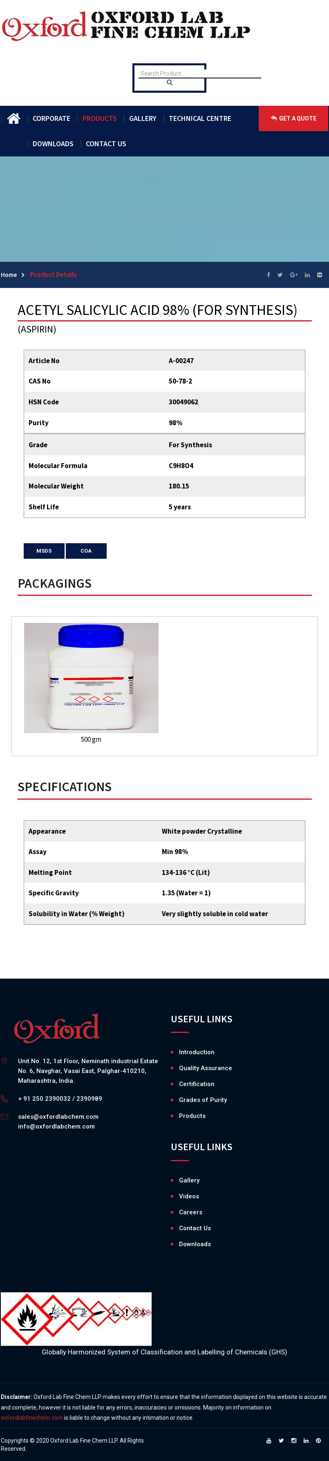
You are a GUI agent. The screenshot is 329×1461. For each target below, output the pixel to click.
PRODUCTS (100, 118)
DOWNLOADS (53, 143)
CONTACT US (106, 143)
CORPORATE (51, 118)
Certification (197, 1084)
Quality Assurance (205, 1068)
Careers (181, 1212)
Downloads (181, 1244)
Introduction (197, 1052)
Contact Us (195, 1228)
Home (9, 275)
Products (192, 1116)
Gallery (181, 1180)
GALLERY (143, 118)
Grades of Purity (203, 1100)
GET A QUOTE (293, 118)
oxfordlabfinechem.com (32, 1417)
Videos (181, 1196)
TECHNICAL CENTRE (200, 118)
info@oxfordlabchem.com (56, 1126)
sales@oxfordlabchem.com (58, 1116)
